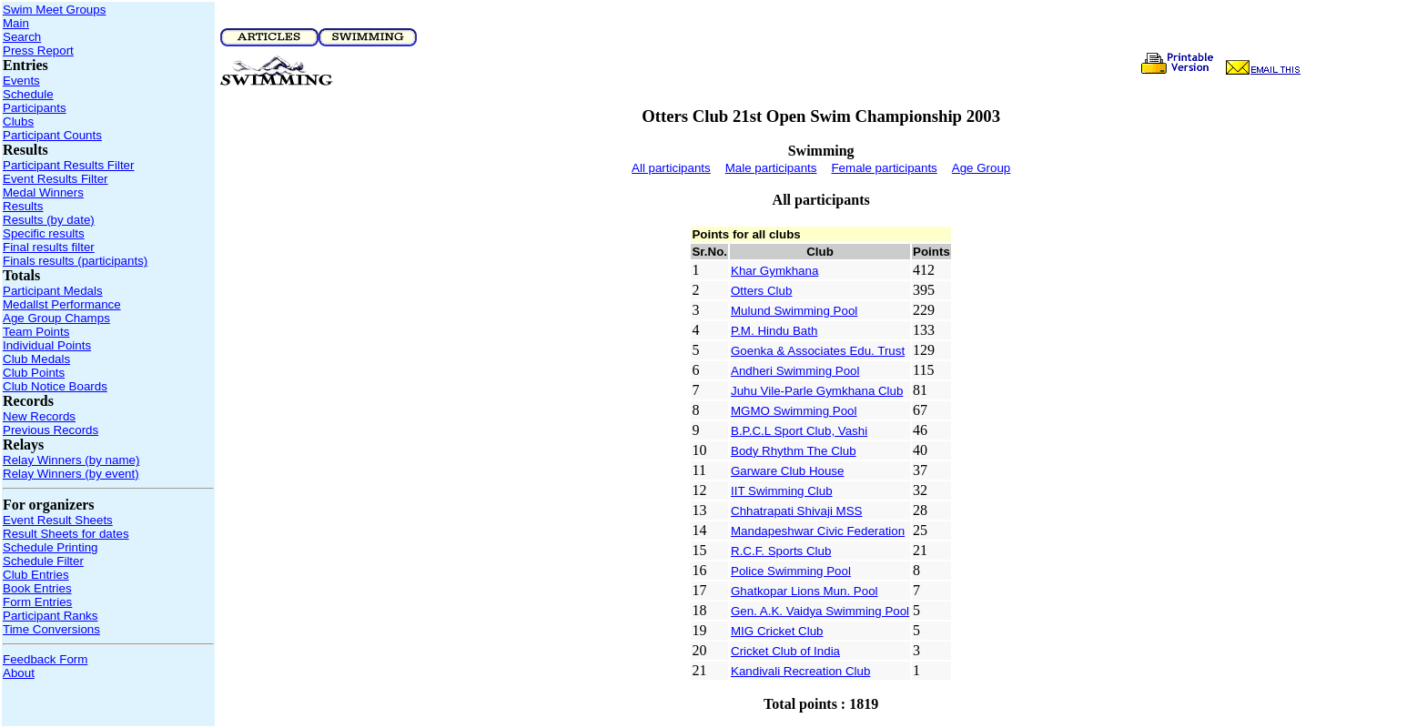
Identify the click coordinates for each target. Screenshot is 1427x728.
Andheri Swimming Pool (795, 371)
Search (22, 37)
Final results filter (49, 247)
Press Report (38, 50)
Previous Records (50, 430)
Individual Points (47, 345)
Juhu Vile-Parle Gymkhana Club (817, 391)
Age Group (981, 168)
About (19, 673)
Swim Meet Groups (54, 9)
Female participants (883, 168)
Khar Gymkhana (774, 271)
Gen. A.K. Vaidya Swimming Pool (820, 611)
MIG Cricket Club (777, 631)
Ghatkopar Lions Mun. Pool (804, 591)
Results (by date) (49, 220)
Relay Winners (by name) (71, 460)
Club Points (34, 372)
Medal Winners (43, 192)
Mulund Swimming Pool (794, 311)
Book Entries (37, 588)
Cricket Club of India (785, 651)
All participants (671, 168)
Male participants (771, 168)
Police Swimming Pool (791, 571)
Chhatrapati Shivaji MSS (796, 511)
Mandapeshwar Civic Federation (818, 531)
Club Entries (36, 574)
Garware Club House (787, 471)
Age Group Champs (56, 318)
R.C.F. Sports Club (781, 551)
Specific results (44, 233)
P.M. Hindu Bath (774, 331)
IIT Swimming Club (782, 491)
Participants (34, 108)
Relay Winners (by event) (71, 473)
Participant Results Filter (68, 165)
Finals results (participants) (75, 261)
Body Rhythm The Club (793, 451)
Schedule (28, 94)
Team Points (36, 332)
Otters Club (761, 291)
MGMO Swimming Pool (794, 411)
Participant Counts (52, 135)
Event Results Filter (55, 179)
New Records (39, 416)
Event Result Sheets (58, 520)
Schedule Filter (43, 561)
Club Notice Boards (55, 386)
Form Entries (37, 602)
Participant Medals (53, 291)
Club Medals (36, 359)
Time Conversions (51, 629)
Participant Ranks (50, 615)
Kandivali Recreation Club (800, 671)
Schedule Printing (50, 547)
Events (21, 80)
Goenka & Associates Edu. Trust (818, 351)
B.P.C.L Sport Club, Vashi (799, 431)
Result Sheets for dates (66, 534)
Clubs (18, 121)
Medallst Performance (62, 304)
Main (16, 23)
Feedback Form (45, 659)
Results (23, 206)
